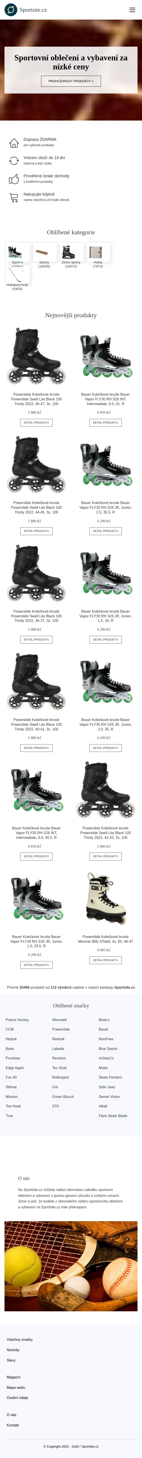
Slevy (11, 1360)
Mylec (103, 1068)
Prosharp (13, 1058)
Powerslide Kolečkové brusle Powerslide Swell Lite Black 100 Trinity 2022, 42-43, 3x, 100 (105, 833)
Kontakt (13, 1425)
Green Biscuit (63, 1097)
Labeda (58, 1049)
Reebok (58, 1039)
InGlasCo (106, 1058)
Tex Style (59, 1068)
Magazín (13, 1377)
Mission (12, 1097)
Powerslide (61, 1029)
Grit (55, 1087)
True (9, 1116)
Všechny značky (20, 1340)
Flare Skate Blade (113, 1116)
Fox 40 (11, 1077)
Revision (59, 1058)
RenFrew (106, 1039)
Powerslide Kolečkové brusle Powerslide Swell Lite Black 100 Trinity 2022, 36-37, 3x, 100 (36, 616)
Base (10, 1049)
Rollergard (60, 1077)
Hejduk (11, 1039)
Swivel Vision (109, 1097)
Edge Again (15, 1068)
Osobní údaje (17, 1398)
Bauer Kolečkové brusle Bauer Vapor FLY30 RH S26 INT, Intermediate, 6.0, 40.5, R (36, 833)
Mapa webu (16, 1388)
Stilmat (11, 1087)
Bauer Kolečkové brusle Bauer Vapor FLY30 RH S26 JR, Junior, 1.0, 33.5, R (36, 941)
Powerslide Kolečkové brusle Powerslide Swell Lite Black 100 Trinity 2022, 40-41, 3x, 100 (36, 724)
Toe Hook (13, 1106)
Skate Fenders (110, 1077)
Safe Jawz (107, 1087)
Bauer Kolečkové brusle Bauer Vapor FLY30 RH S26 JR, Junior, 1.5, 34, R (106, 616)
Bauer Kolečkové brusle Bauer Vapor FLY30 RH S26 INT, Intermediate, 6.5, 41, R (105, 399)
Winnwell (59, 1020)
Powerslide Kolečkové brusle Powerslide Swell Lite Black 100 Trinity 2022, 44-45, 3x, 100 (36, 507)
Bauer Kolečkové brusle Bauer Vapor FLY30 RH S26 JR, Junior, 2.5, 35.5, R (106, 507)
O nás (11, 1415)
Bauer (103, 1029)
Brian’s (104, 1020)
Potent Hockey (17, 1020)
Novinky (13, 1350)
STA (55, 1106)
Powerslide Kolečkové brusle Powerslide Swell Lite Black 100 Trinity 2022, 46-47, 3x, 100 (36, 399)
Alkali (103, 1106)
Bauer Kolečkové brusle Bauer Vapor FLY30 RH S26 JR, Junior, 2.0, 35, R (106, 724)
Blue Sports (108, 1049)
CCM (10, 1029)
